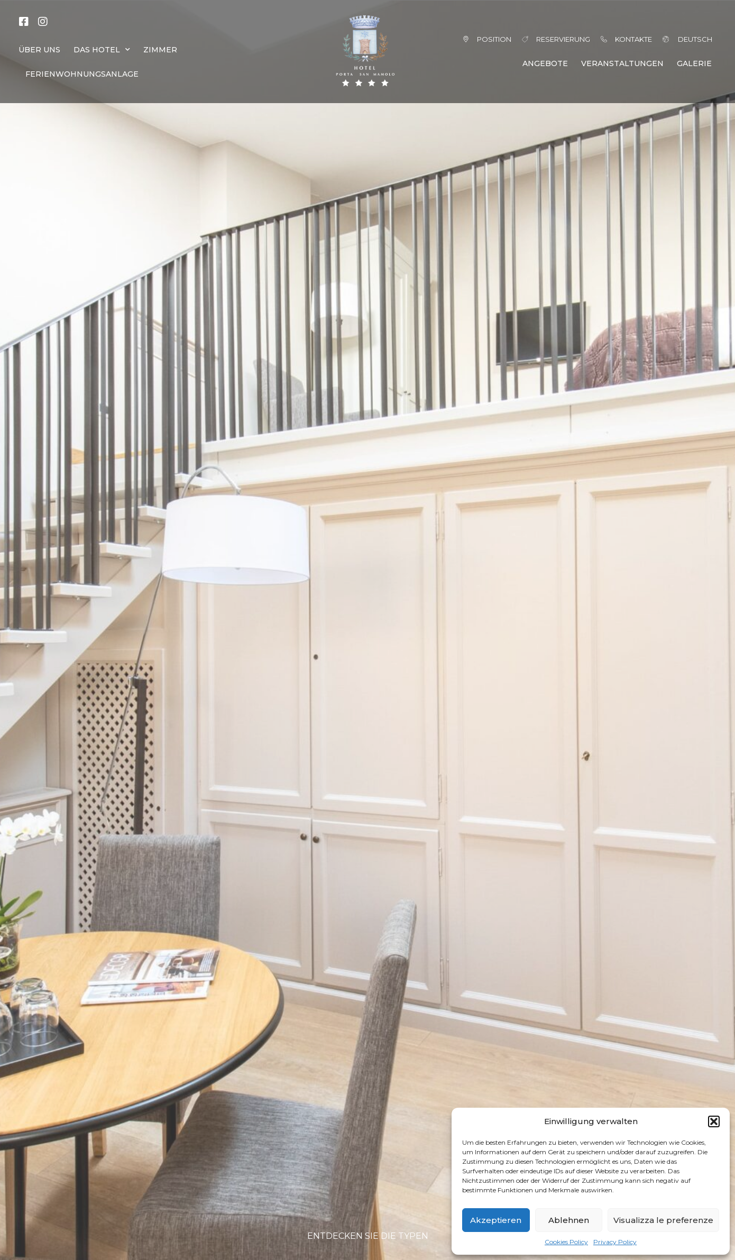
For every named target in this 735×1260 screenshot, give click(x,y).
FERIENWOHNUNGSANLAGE (82, 74)
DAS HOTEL (102, 50)
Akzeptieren (495, 1220)
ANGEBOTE (545, 63)
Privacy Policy (615, 1242)
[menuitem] (680, 39)
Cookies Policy (566, 1242)
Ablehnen (568, 1220)
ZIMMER (160, 49)
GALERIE (694, 63)
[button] (714, 1121)
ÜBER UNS (39, 49)
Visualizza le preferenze (663, 1220)
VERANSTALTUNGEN (622, 63)
